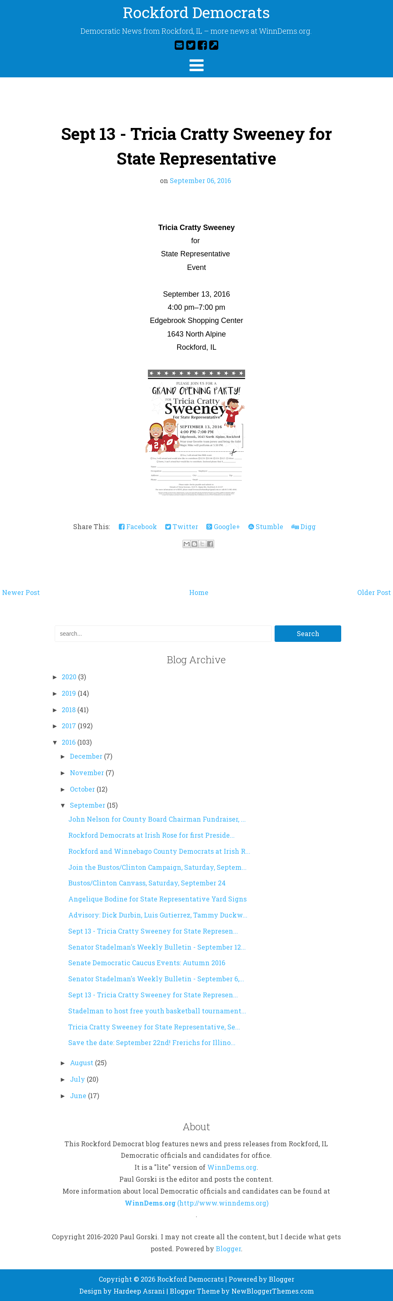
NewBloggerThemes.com (272, 1291)
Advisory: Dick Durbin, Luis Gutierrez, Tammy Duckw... (157, 915)
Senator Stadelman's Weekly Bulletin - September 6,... (156, 978)
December (87, 756)
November (88, 772)
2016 (69, 742)
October (83, 789)
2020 (70, 676)
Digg (303, 526)
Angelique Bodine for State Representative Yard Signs (157, 898)
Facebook (138, 526)
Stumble (265, 526)
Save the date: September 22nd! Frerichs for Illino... (152, 1042)
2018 (69, 709)
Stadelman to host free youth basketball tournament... (157, 1010)
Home (198, 592)
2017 (70, 725)
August (82, 1062)
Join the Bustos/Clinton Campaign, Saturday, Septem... (157, 867)
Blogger (228, 1248)
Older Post (374, 592)
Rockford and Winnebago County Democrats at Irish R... (159, 851)
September (88, 805)
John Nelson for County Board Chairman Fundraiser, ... (157, 819)
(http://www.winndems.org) (222, 1203)
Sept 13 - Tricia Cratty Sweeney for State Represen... (153, 931)
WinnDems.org (232, 1167)
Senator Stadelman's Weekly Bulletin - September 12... (157, 947)
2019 (70, 693)
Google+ (223, 526)
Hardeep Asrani (139, 1291)
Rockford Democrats (196, 14)
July (78, 1079)
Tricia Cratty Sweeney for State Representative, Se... (154, 1026)
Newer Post (21, 592)
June (79, 1095)
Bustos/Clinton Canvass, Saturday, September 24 (147, 882)
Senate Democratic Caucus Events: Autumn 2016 (146, 962)
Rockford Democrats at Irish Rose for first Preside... (151, 835)
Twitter (181, 526)
